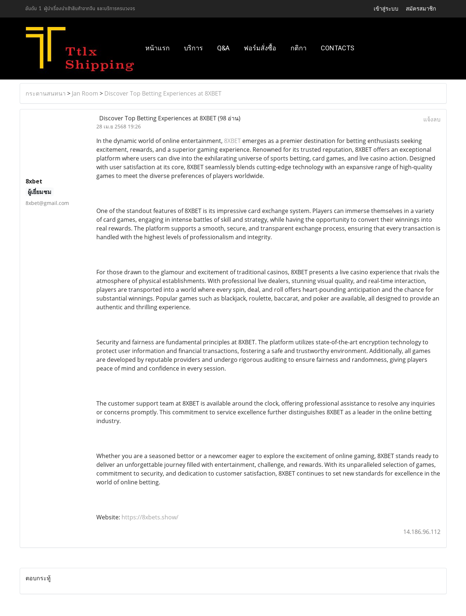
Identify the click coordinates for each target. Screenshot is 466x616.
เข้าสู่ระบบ (386, 8)
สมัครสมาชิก (421, 8)
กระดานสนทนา (46, 93)
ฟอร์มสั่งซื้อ (260, 48)
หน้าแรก (157, 48)
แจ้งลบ (431, 119)
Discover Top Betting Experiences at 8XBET (163, 93)
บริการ (193, 48)
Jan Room (85, 93)
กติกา (298, 48)
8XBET (232, 141)
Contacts (337, 48)
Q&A (223, 48)
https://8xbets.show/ (150, 517)
